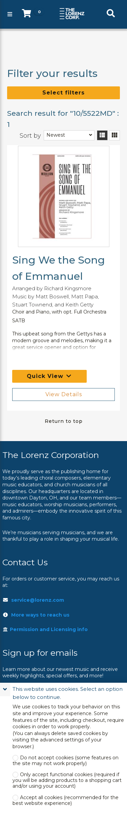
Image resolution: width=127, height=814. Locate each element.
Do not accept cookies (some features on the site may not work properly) (66, 760)
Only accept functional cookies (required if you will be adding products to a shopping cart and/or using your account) (67, 780)
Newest (55, 135)
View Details (63, 394)
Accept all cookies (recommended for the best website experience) (66, 800)
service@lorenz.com (37, 600)
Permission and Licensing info (45, 629)
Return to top (64, 421)
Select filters (63, 92)
